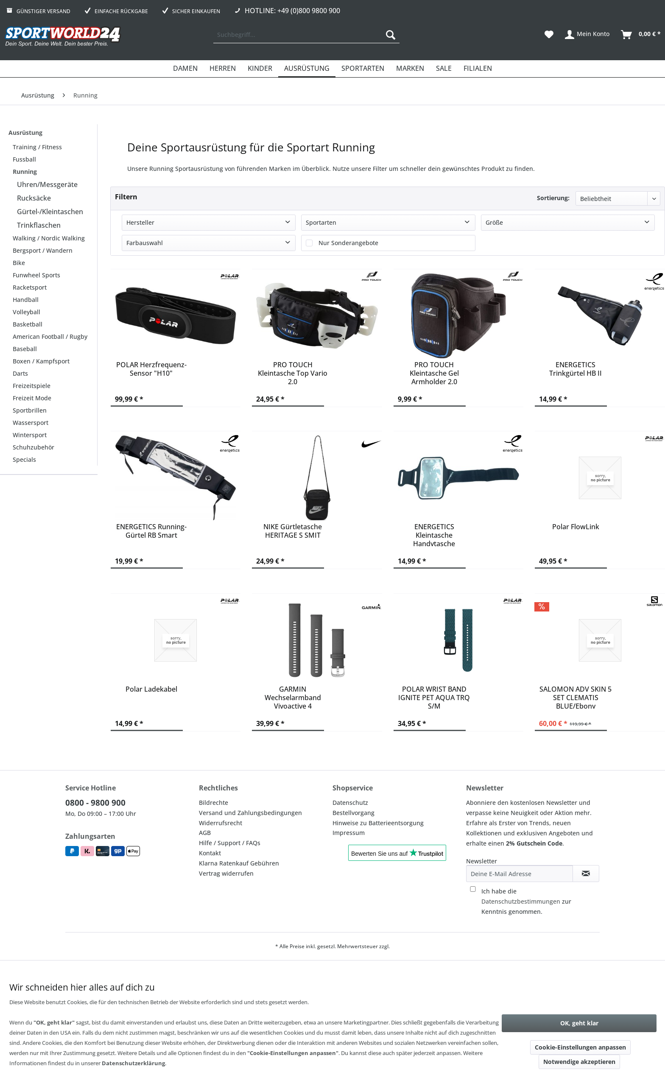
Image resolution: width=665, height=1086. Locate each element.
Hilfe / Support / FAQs (229, 843)
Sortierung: (553, 198)
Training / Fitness (37, 147)
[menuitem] (306, 34)
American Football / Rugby (50, 336)
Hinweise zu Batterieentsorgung (378, 823)
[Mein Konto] (588, 34)
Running (25, 172)
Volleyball (26, 312)
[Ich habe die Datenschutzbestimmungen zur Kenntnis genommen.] (473, 889)
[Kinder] (260, 68)
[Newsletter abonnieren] (586, 873)
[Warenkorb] (641, 34)
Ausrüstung (25, 132)
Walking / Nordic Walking (49, 238)
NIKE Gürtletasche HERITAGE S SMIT (292, 531)
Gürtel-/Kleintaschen (50, 211)
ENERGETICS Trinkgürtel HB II (575, 369)
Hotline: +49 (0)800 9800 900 (292, 10)
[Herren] (223, 68)
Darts (20, 373)
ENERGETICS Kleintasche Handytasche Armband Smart (434, 534)
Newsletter (481, 861)
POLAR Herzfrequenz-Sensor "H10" (151, 369)
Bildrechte (213, 802)
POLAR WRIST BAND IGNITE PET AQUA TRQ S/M (434, 697)
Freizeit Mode (32, 398)
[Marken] (410, 68)
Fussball (24, 159)
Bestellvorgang (353, 813)
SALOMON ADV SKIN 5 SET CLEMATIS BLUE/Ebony (575, 697)
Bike (19, 263)
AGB (205, 833)
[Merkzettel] (549, 34)
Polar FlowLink (575, 526)
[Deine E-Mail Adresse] (519, 873)
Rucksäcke (34, 198)
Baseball (25, 349)
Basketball (27, 324)
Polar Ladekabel (151, 689)
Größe (494, 222)
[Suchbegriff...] (306, 34)
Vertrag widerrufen (226, 873)
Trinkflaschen (39, 225)
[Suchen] (391, 34)
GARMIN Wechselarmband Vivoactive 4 (293, 697)
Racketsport (30, 287)
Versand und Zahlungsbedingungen (250, 813)
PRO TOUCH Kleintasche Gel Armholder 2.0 (434, 372)
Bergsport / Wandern (43, 250)
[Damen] (185, 68)
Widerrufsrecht (220, 823)
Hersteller (140, 222)
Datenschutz (350, 802)
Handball (26, 300)
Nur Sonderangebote (348, 243)
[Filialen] (478, 68)
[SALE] (444, 68)
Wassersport (30, 423)
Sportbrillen (30, 410)
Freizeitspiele (31, 386)
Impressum (348, 833)
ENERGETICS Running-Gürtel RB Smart (151, 531)
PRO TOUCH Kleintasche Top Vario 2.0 (292, 372)
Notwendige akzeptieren (579, 1062)
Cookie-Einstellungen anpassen (580, 1047)
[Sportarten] (362, 68)
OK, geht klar (579, 1023)
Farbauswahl (144, 243)
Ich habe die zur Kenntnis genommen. (526, 901)
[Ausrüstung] (306, 68)
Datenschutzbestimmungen (520, 901)
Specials (24, 459)
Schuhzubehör (33, 447)
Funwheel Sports (36, 275)
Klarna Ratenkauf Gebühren (239, 863)
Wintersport (30, 435)
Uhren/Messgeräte (47, 184)
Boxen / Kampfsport (41, 361)
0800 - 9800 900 (95, 802)
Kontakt (210, 853)
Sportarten (321, 222)
